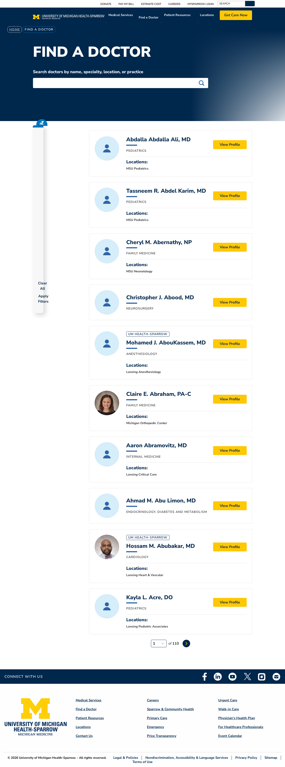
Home (14, 29)
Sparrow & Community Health (170, 709)
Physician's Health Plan (236, 718)
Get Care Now (236, 15)
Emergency (155, 727)
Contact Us (84, 736)
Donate (105, 4)
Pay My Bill (126, 4)
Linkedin (218, 677)
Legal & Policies (125, 758)
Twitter (247, 677)
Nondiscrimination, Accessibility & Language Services (186, 758)
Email (277, 676)
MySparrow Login (200, 4)
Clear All (42, 286)
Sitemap (271, 758)
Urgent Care (227, 700)
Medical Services (120, 15)
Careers (174, 4)
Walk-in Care (228, 709)
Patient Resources (177, 15)
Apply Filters (43, 299)
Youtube (232, 677)
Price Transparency (161, 736)
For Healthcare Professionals (240, 727)
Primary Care (157, 718)
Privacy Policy (246, 758)
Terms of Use (142, 762)
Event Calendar (230, 736)
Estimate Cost (151, 4)
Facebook (204, 677)
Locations (207, 15)
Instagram (262, 677)
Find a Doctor (148, 17)
